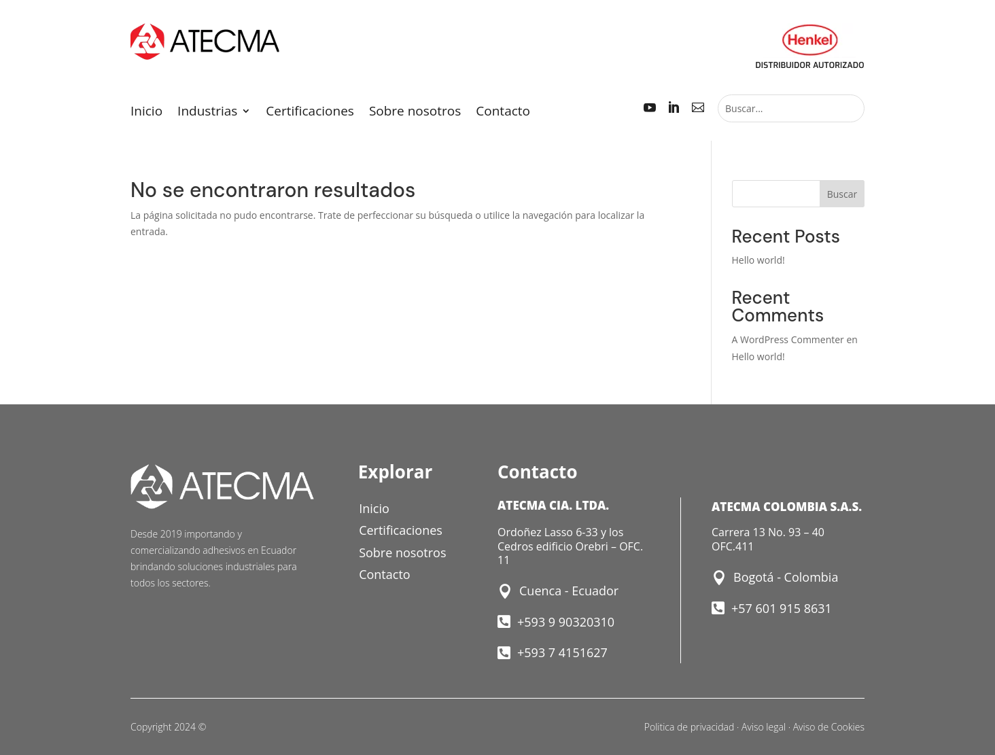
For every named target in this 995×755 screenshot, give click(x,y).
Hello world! (758, 259)
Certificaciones (310, 113)
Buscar (842, 194)
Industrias (207, 113)
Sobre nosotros (415, 113)
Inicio (146, 113)
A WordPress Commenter (788, 339)
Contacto (503, 113)
